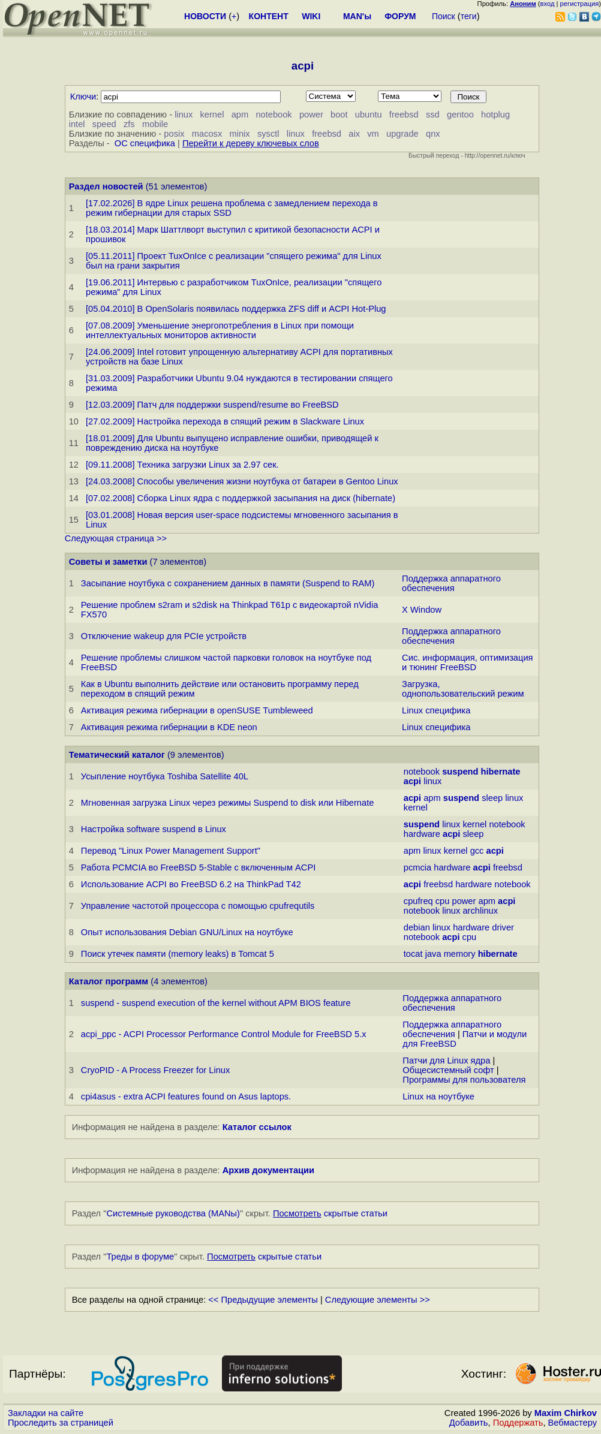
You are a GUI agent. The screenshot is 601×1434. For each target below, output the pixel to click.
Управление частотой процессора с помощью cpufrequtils (197, 906)
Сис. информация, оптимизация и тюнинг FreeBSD (467, 662)
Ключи (83, 96)
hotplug (495, 114)
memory (460, 954)
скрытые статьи (330, 1213)
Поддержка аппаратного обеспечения (451, 583)
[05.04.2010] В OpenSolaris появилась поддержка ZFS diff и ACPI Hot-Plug (236, 309)
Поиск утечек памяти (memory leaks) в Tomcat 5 (177, 954)
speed (104, 124)
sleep (492, 798)
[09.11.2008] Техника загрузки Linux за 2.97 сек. (182, 464)
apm (240, 114)
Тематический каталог (117, 755)
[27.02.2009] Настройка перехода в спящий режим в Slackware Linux (225, 421)
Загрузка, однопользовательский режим (463, 688)
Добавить (468, 1422)
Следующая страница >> (116, 538)
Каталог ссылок (257, 1127)
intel (77, 124)
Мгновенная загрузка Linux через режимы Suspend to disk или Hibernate (227, 803)
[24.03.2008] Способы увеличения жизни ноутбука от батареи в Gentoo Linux (242, 481)
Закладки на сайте (45, 1413)
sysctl (268, 133)
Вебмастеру (572, 1422)
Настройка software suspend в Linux (153, 829)
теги (469, 16)
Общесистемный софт (448, 1070)
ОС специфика (145, 143)
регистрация (579, 3)
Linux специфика (436, 710)
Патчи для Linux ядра (446, 1060)
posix (174, 133)
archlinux (480, 910)
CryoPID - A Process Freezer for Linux (155, 1070)
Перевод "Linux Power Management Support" (170, 850)
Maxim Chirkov (565, 1413)
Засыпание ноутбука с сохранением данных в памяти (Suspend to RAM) (228, 583)
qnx (433, 133)
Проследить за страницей (60, 1422)
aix (354, 133)
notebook (274, 114)
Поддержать (518, 1422)
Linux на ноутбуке (438, 1096)
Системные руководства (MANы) (173, 1213)
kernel (212, 114)
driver (503, 927)
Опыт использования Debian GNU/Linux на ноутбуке (187, 932)
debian (417, 927)
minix (239, 133)
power (311, 114)
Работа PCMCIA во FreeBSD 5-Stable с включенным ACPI (198, 867)
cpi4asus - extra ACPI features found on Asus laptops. (186, 1096)
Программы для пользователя (463, 1079)
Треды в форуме (140, 1256)
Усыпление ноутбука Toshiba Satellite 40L (164, 776)
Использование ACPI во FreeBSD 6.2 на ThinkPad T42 (191, 884)
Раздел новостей (106, 186)
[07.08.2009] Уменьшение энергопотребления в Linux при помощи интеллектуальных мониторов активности (220, 330)
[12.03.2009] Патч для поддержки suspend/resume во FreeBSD (212, 404)
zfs (129, 124)
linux (184, 114)
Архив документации (268, 1170)
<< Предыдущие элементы (263, 1300)
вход (547, 3)
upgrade (402, 133)
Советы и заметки (108, 562)
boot (339, 114)
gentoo (460, 114)
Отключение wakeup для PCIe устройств (164, 636)
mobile (155, 124)
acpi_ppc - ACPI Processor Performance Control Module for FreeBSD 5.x (223, 1034)
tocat (413, 954)
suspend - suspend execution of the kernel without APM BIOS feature (216, 1003)
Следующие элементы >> (377, 1300)
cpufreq (418, 901)
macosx (207, 133)
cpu (442, 901)
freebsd (404, 114)
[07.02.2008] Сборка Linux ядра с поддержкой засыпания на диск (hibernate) (240, 498)
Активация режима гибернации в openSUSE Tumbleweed (197, 710)
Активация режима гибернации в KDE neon (169, 727)
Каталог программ (109, 981)
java (433, 954)
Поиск (443, 16)
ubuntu (368, 114)
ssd (433, 114)
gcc (477, 850)
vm (373, 133)
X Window (421, 609)
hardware (422, 834)
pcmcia (417, 867)
